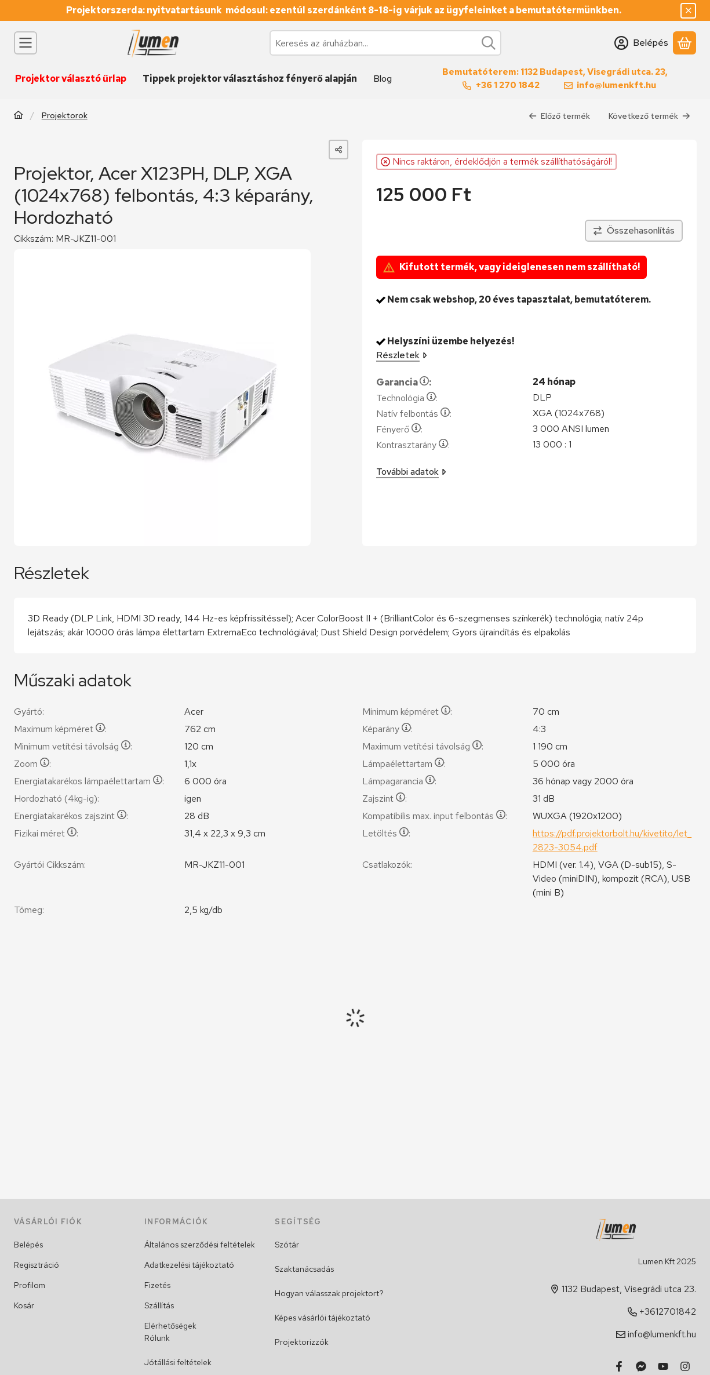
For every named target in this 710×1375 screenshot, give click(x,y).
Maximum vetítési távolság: (422, 746)
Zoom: (32, 764)
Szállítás (159, 1305)
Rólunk (157, 1338)
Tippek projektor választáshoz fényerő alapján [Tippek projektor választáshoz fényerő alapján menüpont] (250, 78)
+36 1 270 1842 (508, 85)
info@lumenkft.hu (616, 85)
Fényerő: (399, 429)
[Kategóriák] (25, 42)
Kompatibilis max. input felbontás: (434, 816)
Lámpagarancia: (399, 781)
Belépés (28, 1244)
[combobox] (385, 43)
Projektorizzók (302, 1342)
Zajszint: (384, 798)
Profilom (29, 1285)
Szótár (287, 1244)
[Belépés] (641, 42)
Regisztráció (36, 1265)
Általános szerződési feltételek (199, 1244)
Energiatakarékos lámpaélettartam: (89, 781)
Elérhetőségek (170, 1326)
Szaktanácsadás (304, 1269)
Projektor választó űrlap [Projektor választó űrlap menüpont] (70, 78)
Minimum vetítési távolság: (73, 746)
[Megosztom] (338, 149)
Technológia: (407, 398)
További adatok (411, 471)
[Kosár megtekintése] (684, 42)
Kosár (24, 1305)
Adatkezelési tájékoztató (189, 1265)
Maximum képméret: (60, 729)
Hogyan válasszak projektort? (329, 1293)
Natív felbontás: (414, 414)
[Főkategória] (18, 116)
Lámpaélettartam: (404, 764)
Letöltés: (386, 833)
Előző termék (559, 115)
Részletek (401, 355)
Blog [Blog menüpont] (382, 78)
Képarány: (387, 729)
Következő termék (649, 115)
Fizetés (157, 1285)
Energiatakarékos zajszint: (71, 816)
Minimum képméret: (407, 711)
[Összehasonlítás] (633, 231)
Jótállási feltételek (178, 1362)
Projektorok (65, 116)
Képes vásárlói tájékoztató (322, 1317)
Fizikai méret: (46, 833)
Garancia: (403, 382)
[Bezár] (688, 11)
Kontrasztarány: (413, 445)
